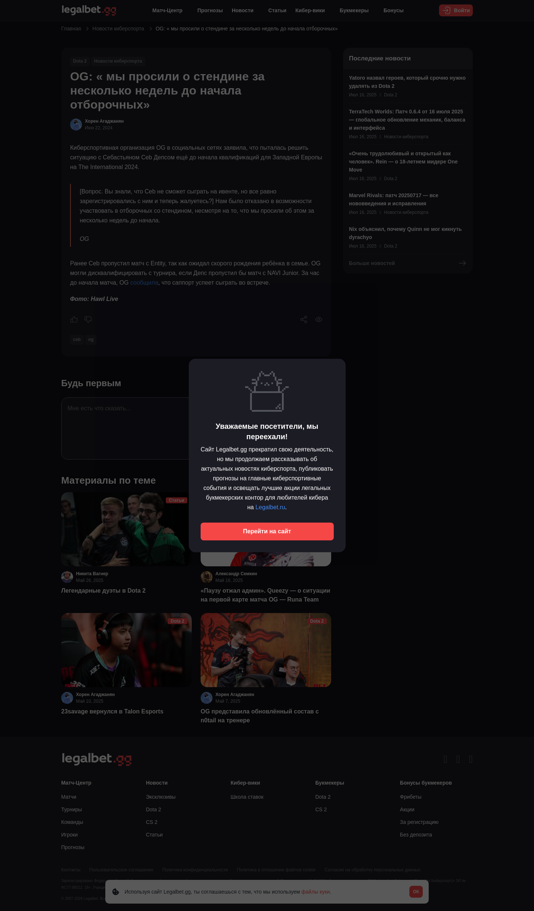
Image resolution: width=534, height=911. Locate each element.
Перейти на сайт (267, 531)
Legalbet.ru (270, 507)
